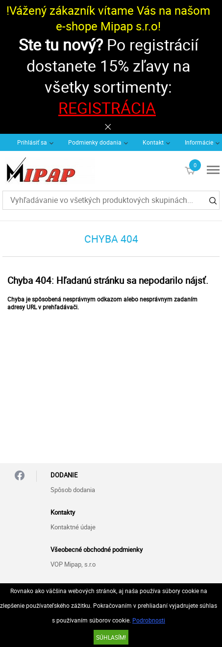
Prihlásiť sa (32, 142)
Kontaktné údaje (73, 527)
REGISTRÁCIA (107, 107)
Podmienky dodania (95, 142)
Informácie (199, 142)
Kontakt (153, 142)
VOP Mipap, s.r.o (73, 564)
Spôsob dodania (72, 489)
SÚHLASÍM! (111, 637)
